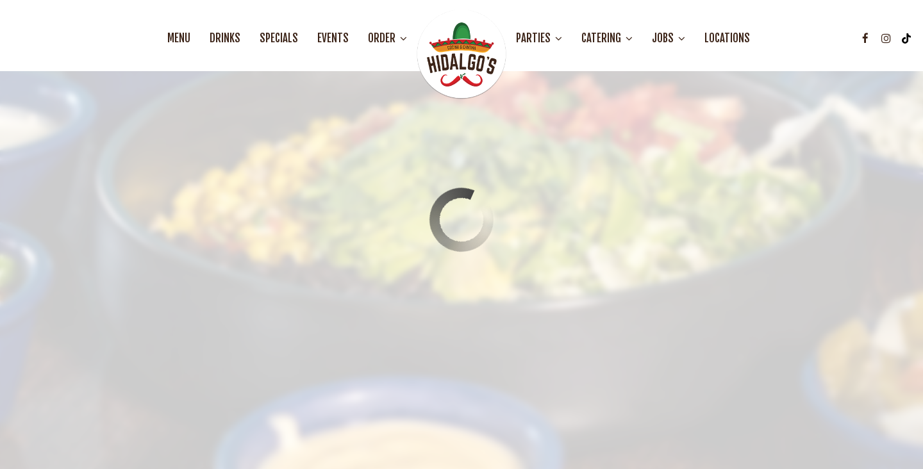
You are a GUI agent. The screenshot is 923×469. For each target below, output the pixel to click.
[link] (461, 54)
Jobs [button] (668, 38)
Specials (279, 38)
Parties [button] (539, 38)
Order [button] (387, 38)
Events (333, 38)
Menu (178, 38)
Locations (727, 38)
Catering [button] (607, 38)
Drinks (225, 38)
